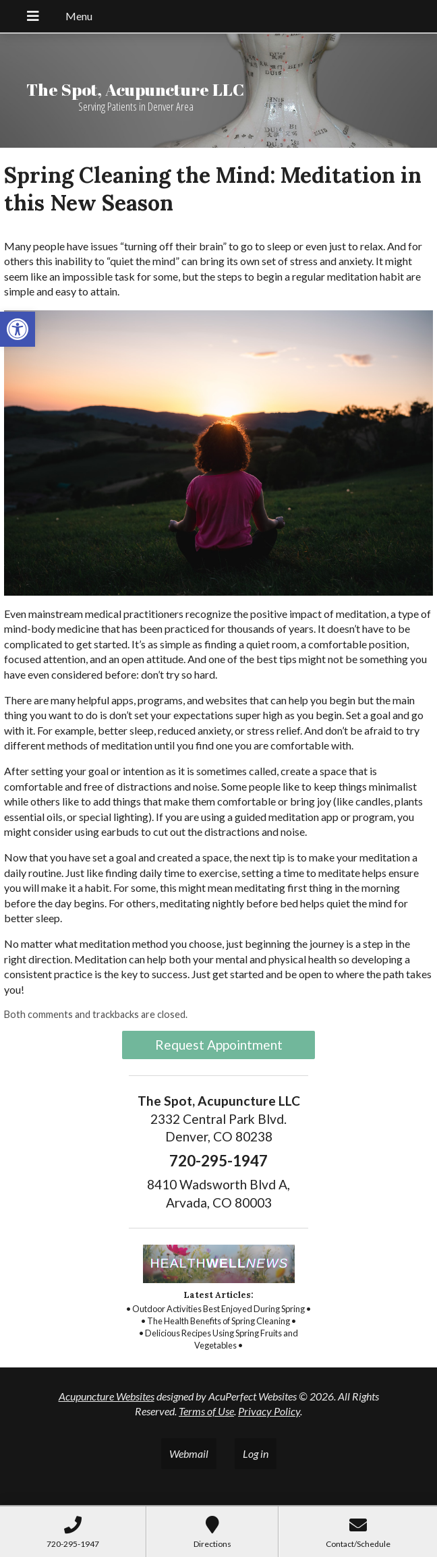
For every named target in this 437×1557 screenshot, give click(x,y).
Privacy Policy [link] (269, 1411)
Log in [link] (255, 1453)
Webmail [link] (188, 1453)
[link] (17, 329)
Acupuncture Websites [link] (106, 1396)
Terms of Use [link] (206, 1411)
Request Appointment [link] (219, 1044)
